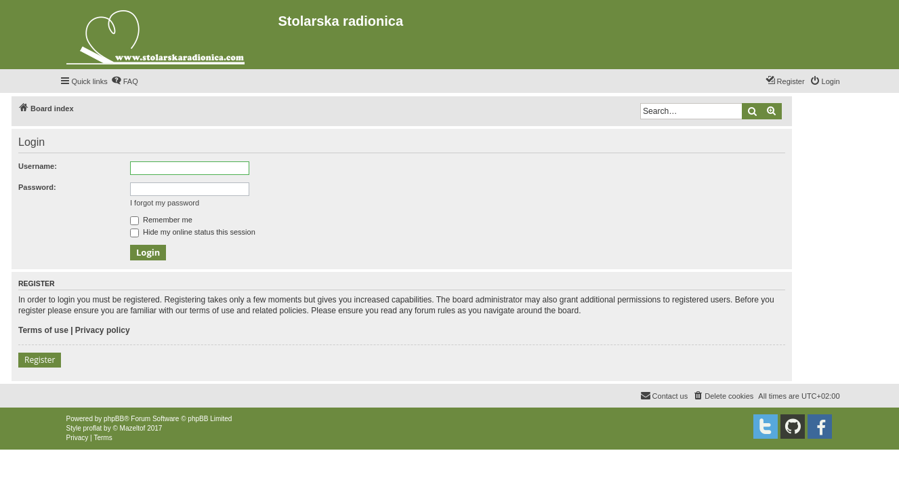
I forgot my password (164, 203)
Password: (37, 187)
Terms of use (43, 330)
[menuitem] (124, 81)
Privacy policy (102, 330)
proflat (92, 428)
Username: (37, 166)
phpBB (114, 418)
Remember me (161, 220)
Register (39, 360)
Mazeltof (133, 428)
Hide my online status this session (192, 232)
